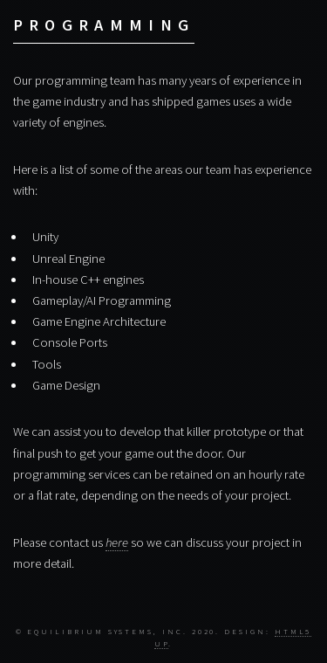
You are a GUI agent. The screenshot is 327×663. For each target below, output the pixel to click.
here (117, 542)
